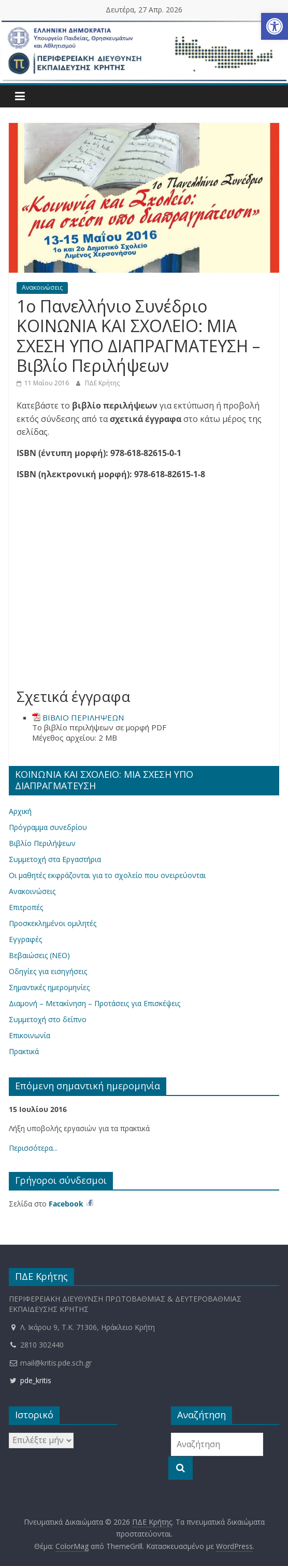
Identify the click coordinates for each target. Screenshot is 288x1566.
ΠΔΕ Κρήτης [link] (102, 383)
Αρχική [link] (20, 811)
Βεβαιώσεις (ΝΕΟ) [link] (39, 955)
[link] (274, 26)
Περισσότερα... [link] (33, 1148)
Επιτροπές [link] (26, 907)
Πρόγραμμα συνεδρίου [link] (48, 827)
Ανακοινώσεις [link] (42, 287)
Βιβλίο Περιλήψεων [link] (42, 843)
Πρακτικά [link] (24, 1051)
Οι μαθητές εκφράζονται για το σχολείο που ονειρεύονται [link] (107, 875)
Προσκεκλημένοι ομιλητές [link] (52, 923)
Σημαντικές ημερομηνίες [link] (49, 987)
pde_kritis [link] (30, 1380)
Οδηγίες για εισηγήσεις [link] (48, 971)
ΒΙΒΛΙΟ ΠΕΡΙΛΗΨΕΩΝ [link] (83, 717)
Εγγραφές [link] (25, 939)
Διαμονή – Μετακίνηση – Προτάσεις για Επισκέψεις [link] (94, 1003)
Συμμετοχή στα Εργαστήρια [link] (55, 859)
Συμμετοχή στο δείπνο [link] (48, 1019)
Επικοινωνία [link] (29, 1035)
